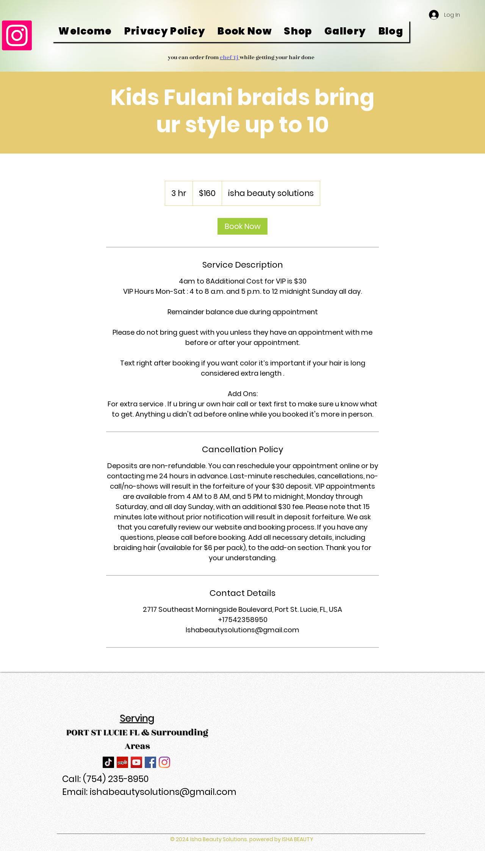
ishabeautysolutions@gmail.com (163, 792)
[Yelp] (122, 762)
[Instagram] (17, 35)
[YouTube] (136, 762)
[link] (242, 226)
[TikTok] (108, 762)
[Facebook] (150, 762)
